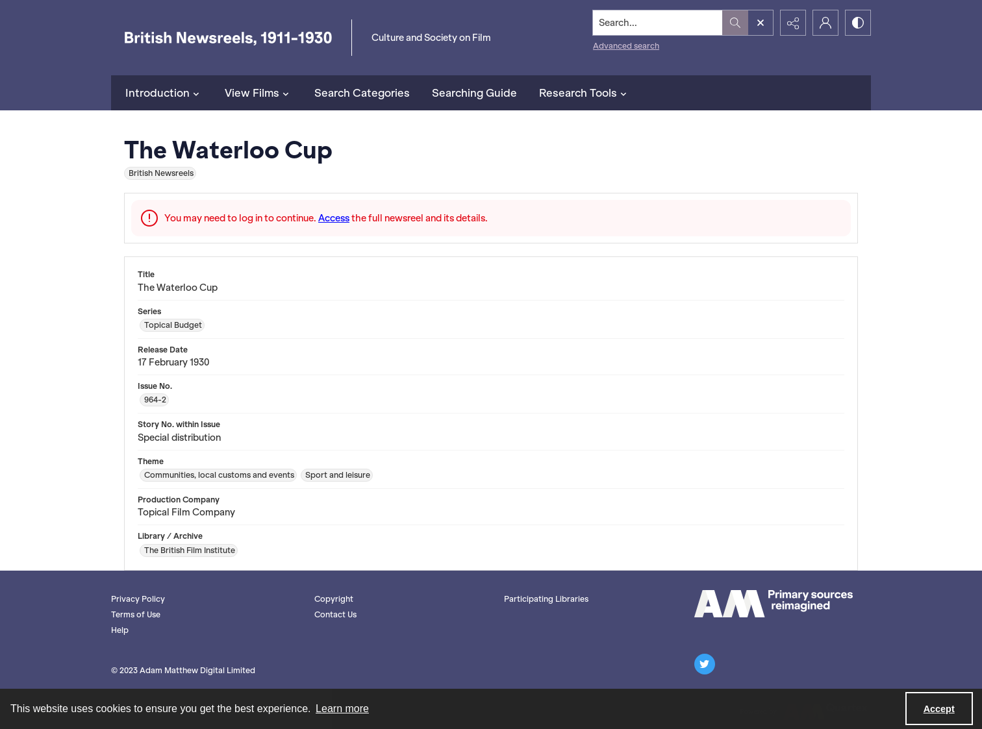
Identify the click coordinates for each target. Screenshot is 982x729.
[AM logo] (773, 603)
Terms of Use (135, 614)
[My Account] (825, 22)
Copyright (333, 599)
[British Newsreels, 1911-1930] (228, 37)
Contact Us (335, 614)
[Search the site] (658, 22)
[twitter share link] (704, 664)
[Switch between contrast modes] (858, 22)
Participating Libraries (546, 599)
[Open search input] (760, 22)
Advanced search (626, 46)
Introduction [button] (164, 93)
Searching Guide (474, 92)
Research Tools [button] (584, 93)
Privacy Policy (138, 599)
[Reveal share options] (793, 22)
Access (333, 218)
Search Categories (362, 92)
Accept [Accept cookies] (939, 709)
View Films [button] (258, 93)
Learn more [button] (342, 708)
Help (120, 630)
